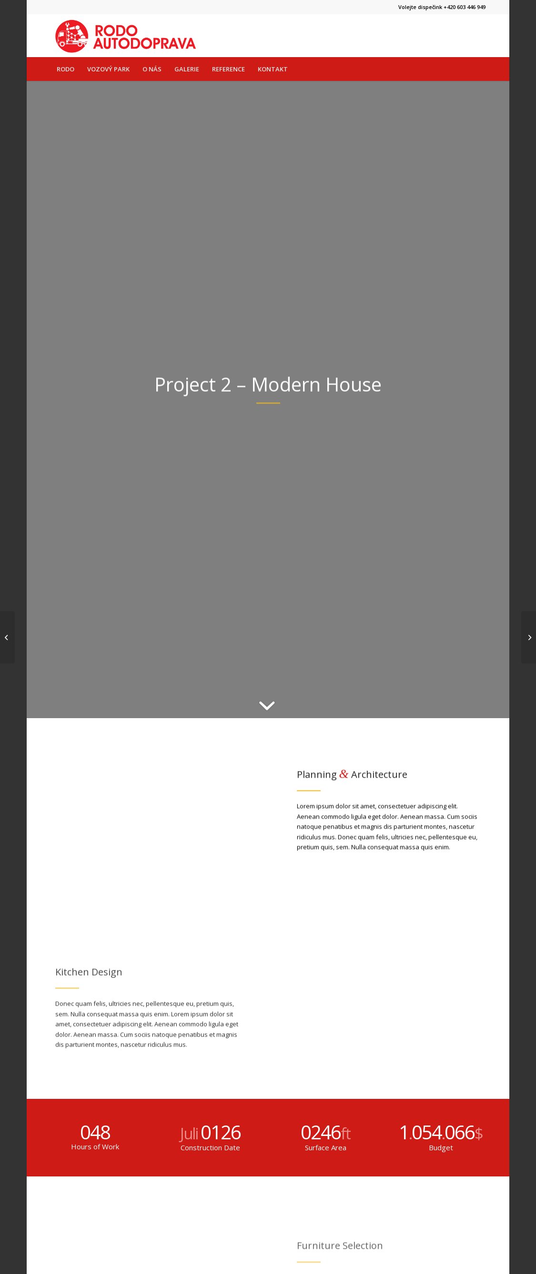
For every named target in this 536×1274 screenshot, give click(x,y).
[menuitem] (66, 69)
